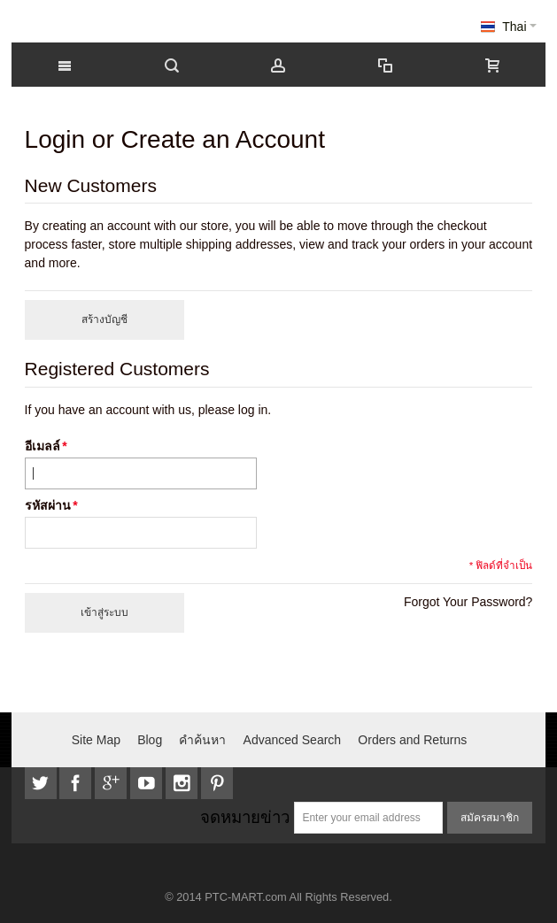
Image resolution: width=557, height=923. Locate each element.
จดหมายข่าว (245, 817)
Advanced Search (293, 740)
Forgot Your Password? (468, 602)
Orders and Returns (412, 740)
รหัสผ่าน (48, 505)
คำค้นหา (202, 740)
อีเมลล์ (42, 446)
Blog (149, 740)
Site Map (96, 740)
